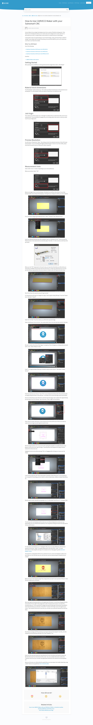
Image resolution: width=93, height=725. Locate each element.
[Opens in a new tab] (46, 717)
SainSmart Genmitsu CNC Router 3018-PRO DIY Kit (37, 49)
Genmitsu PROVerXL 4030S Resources (46, 708)
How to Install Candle (44, 663)
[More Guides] (35, 15)
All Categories (25, 15)
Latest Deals (82, 2)
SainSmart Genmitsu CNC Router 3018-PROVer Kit (37, 51)
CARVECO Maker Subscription (32, 59)
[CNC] (30, 15)
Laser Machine (71, 2)
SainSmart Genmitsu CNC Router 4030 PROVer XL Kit (37, 53)
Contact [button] (88, 2)
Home (60, 2)
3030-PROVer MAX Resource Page (46, 710)
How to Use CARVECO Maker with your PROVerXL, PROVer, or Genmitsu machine (46, 707)
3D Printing (76, 2)
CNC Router (64, 2)
